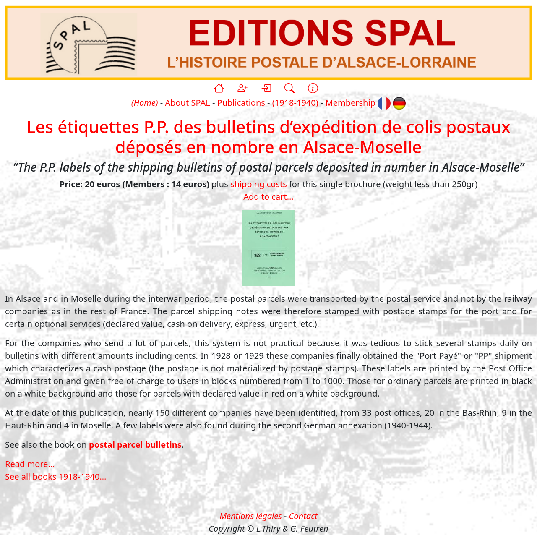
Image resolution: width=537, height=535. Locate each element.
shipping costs (258, 184)
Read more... (30, 464)
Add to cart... (268, 196)
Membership (350, 102)
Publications (241, 102)
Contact (303, 516)
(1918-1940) (295, 102)
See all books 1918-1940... (55, 476)
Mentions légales (250, 516)
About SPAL (187, 102)
